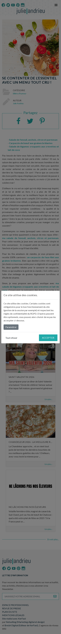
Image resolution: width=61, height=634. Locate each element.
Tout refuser (11, 337)
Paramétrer (11, 327)
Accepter (48, 337)
